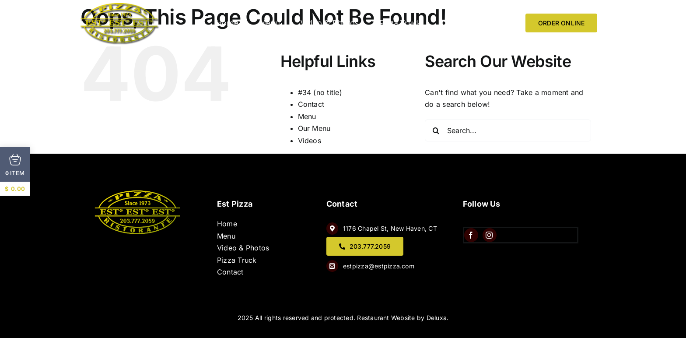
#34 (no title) (320, 92)
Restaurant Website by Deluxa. (402, 317)
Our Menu (314, 128)
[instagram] (490, 235)
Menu (307, 116)
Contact (311, 104)
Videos (309, 140)
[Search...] (508, 130)
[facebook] (471, 235)
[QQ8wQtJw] (138, 194)
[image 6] (119, 6)
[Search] (436, 130)
